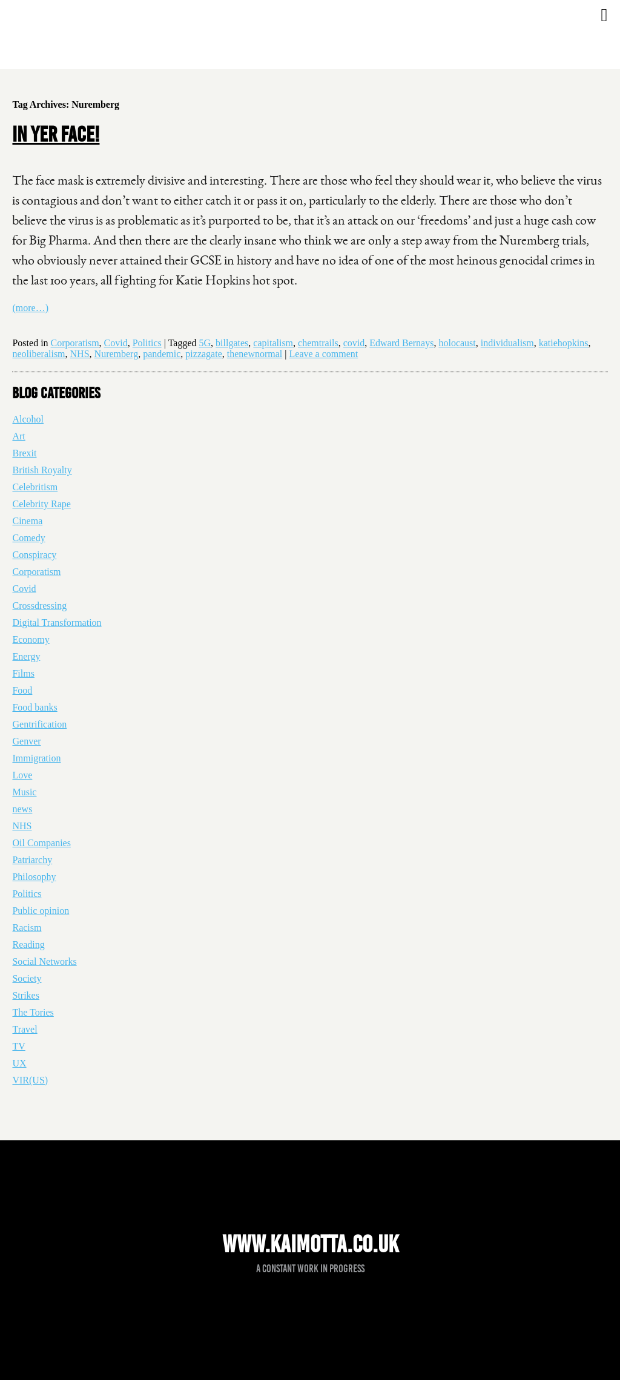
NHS (80, 354)
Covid (116, 343)
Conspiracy (34, 555)
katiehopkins (564, 343)
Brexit (24, 453)
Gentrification (39, 724)
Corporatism (75, 343)
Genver (26, 741)
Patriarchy (32, 860)
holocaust (456, 343)
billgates (232, 343)
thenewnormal (255, 354)
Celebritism (35, 487)
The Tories (32, 1012)
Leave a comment (323, 354)
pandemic (161, 354)
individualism (507, 343)
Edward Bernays (401, 343)
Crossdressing (39, 605)
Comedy (28, 538)
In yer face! (55, 134)
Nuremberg (116, 354)
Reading (28, 944)
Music (24, 792)
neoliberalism (38, 354)
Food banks (34, 707)
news (22, 809)
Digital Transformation (56, 622)
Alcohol (28, 419)
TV (18, 1046)
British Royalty (41, 470)
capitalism (273, 343)
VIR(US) (30, 1080)
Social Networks (44, 961)
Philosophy (34, 877)
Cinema (27, 521)
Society (26, 978)
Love (22, 775)
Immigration (36, 758)
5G (205, 343)
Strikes (25, 995)
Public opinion (40, 910)
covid (354, 343)
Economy (30, 639)
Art (18, 436)
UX (19, 1063)
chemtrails (318, 343)
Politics (147, 343)
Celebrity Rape (41, 504)
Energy (26, 656)
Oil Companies (41, 843)
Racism (26, 927)
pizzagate (203, 354)
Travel (24, 1029)
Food (22, 690)
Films (23, 673)
